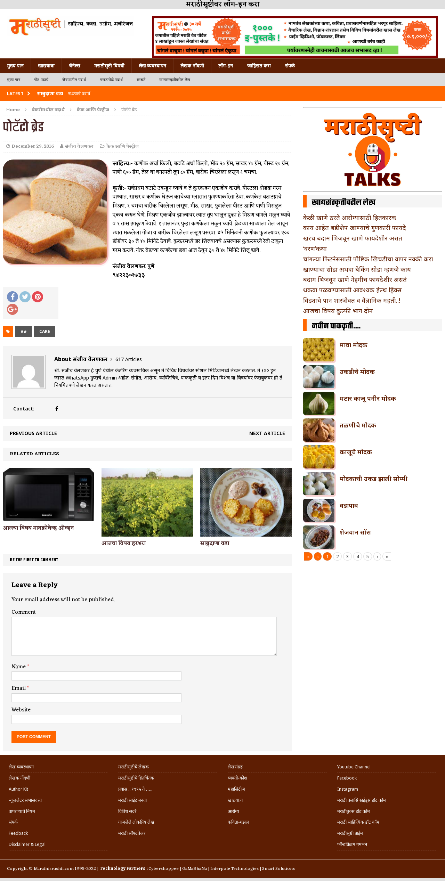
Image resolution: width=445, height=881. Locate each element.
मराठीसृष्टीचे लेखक (133, 766)
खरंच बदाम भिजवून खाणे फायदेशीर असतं (352, 238)
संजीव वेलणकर (79, 146)
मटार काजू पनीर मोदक (368, 398)
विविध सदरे (127, 811)
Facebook (347, 778)
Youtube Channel (354, 766)
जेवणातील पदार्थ (74, 80)
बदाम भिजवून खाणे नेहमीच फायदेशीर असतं (355, 279)
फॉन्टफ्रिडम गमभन (352, 844)
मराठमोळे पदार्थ (111, 80)
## (24, 331)
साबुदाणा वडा (214, 543)
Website (21, 710)
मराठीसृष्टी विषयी (109, 65)
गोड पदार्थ (41, 80)
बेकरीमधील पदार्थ (48, 109)
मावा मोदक (353, 345)
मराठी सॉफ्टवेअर (131, 833)
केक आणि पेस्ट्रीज (122, 146)
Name (19, 667)
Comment (23, 612)
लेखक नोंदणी (192, 65)
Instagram (347, 789)
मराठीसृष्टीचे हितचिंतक (136, 778)
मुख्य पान (15, 65)
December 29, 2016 (33, 146)
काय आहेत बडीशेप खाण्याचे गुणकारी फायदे (354, 227)
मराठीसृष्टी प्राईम (350, 833)
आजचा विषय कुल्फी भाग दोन (338, 311)
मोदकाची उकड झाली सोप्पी (373, 478)
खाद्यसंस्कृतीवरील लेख (174, 80)
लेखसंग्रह (235, 766)
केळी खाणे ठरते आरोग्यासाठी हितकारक (349, 217)
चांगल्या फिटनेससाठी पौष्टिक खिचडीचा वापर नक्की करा (368, 259)
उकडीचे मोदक (357, 371)
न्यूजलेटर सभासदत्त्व (25, 800)
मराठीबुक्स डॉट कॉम (353, 811)
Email (19, 688)
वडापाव (349, 505)
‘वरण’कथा (315, 248)
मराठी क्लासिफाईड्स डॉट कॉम (361, 800)
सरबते (141, 80)
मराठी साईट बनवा (132, 800)
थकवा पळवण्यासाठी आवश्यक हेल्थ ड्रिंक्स (352, 290)
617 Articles (128, 359)
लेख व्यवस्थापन (152, 65)
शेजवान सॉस (355, 532)
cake (44, 331)
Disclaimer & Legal (27, 844)
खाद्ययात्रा (46, 65)
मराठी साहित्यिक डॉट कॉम (358, 822)
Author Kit (18, 789)
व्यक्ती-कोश (237, 778)
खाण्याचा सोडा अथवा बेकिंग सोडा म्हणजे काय (357, 269)
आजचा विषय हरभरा (124, 543)
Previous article (33, 433)
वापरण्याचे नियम (22, 811)
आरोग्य (233, 811)
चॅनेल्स (74, 65)
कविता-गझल (238, 822)
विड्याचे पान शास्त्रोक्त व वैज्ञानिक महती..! (351, 300)
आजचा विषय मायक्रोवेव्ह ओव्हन (38, 528)
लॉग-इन (225, 65)
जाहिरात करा (259, 65)
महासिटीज (236, 789)
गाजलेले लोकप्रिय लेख (136, 822)
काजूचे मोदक (356, 452)
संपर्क (290, 65)
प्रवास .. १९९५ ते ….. (135, 789)
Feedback (18, 833)
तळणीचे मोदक (358, 425)
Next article (267, 433)
